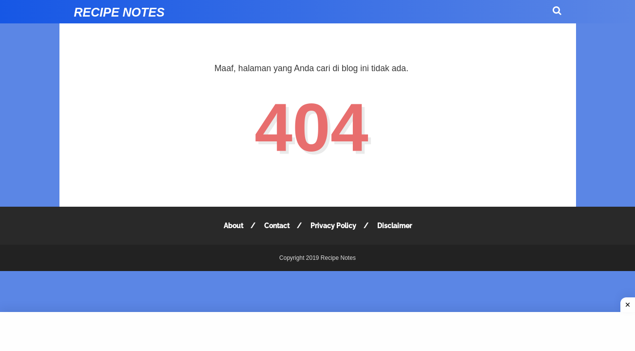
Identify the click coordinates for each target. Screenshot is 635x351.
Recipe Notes (119, 12)
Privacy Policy (333, 226)
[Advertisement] (317, 331)
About (233, 226)
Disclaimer (394, 226)
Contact (276, 226)
